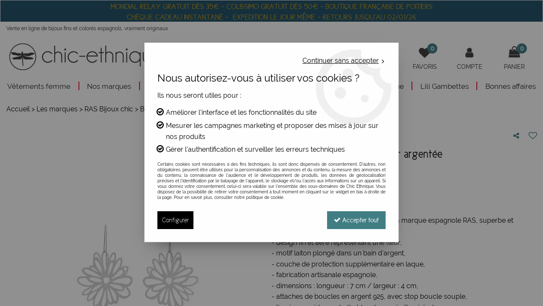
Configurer (175, 220)
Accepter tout (356, 220)
